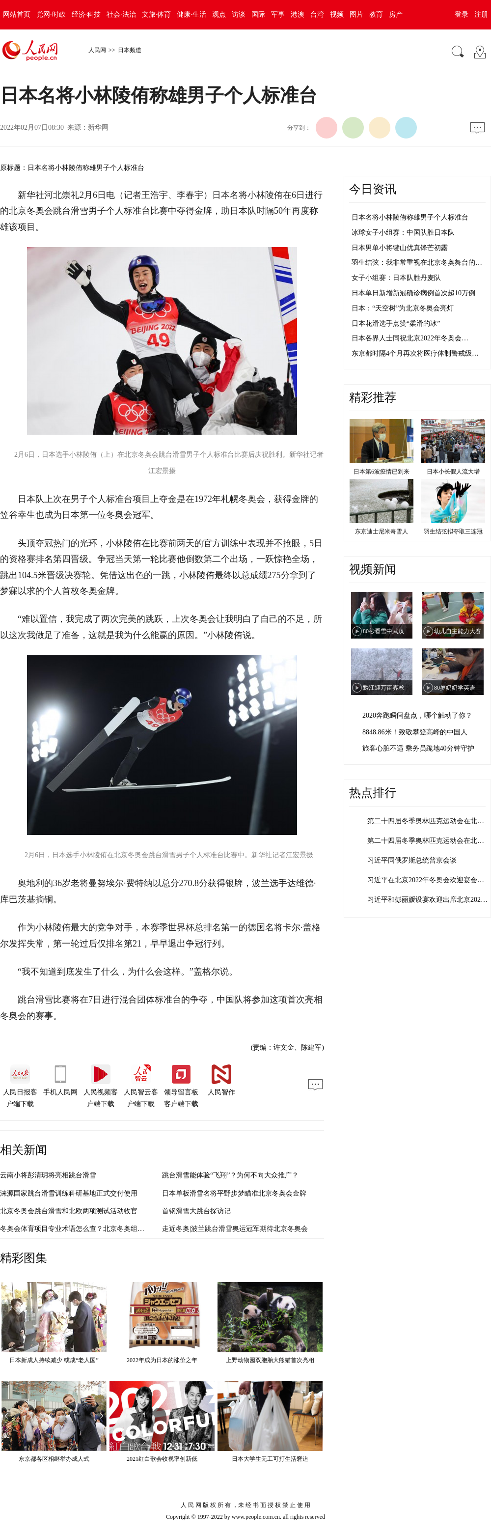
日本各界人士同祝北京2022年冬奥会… (410, 338)
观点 (219, 14)
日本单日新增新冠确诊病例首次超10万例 (413, 293)
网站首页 (16, 14)
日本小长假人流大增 (453, 471)
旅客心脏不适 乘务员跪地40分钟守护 (418, 748)
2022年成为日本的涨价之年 (162, 1360)
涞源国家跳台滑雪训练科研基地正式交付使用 (68, 1193)
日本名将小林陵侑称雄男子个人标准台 (410, 217)
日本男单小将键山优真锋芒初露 (400, 247)
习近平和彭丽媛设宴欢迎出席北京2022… (429, 899)
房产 (396, 14)
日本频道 (129, 50)
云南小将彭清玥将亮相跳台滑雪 (48, 1175)
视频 (337, 14)
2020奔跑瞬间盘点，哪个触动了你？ (417, 715)
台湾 (317, 14)
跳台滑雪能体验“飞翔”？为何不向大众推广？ (230, 1175)
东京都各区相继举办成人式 (54, 1458)
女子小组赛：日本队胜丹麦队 (396, 277)
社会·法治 (121, 14)
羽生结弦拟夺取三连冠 (453, 531)
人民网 (97, 50)
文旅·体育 (156, 14)
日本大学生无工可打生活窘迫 (270, 1458)
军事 (278, 14)
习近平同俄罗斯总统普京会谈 (412, 860)
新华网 (98, 127)
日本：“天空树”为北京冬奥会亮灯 (403, 308)
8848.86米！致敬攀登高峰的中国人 (414, 732)
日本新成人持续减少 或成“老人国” (54, 1360)
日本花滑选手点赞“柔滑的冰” (396, 323)
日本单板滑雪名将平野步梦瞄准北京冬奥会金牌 (234, 1193)
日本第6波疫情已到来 (381, 471)
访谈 (239, 14)
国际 (258, 14)
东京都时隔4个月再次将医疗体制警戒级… (415, 353)
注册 (481, 14)
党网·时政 (51, 14)
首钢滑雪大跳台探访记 (196, 1211)
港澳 (297, 14)
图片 (356, 14)
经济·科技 (86, 14)
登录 (461, 14)
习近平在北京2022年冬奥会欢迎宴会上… (429, 880)
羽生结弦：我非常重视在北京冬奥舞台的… (417, 262)
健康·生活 (191, 14)
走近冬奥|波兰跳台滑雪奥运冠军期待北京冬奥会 (235, 1228)
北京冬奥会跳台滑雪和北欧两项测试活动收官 (68, 1211)
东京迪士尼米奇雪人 (381, 531)
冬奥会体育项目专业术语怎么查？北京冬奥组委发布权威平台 (93, 1228)
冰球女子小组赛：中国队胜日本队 (403, 232)
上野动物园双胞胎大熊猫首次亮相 (270, 1360)
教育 (376, 14)
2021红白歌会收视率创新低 (162, 1458)
